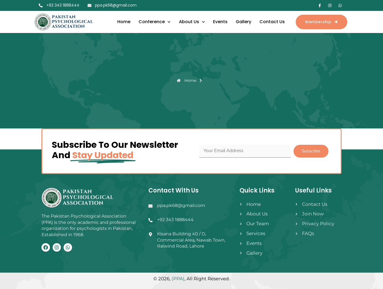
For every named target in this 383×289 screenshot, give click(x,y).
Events (220, 22)
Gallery (243, 22)
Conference (154, 22)
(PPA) (178, 278)
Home (123, 22)
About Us (192, 22)
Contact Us (272, 22)
